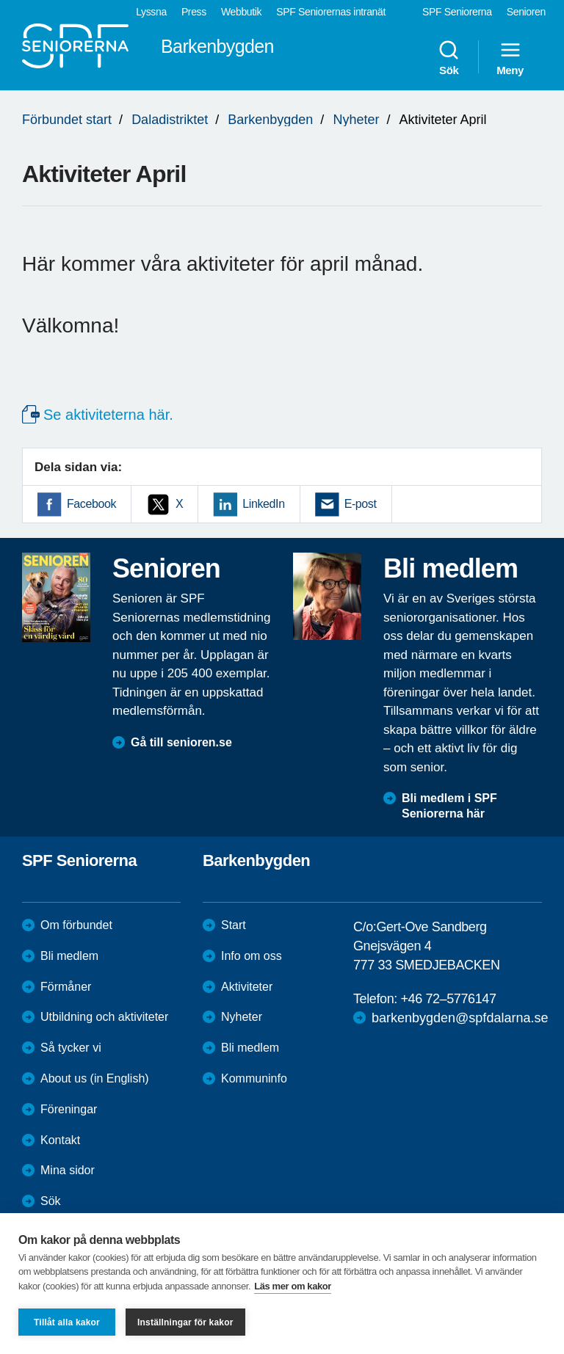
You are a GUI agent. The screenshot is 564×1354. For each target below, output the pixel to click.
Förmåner (65, 986)
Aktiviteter (246, 986)
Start (233, 925)
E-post (360, 504)
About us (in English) (94, 1078)
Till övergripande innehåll (0, 0)
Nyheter (356, 119)
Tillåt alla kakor (67, 1322)
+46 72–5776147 (448, 998)
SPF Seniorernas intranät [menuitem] (331, 12)
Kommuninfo (254, 1078)
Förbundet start (67, 119)
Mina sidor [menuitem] (67, 1170)
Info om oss (251, 956)
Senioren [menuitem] (526, 12)
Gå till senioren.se (181, 742)
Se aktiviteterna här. (108, 415)
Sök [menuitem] (449, 57)
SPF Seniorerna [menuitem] (457, 12)
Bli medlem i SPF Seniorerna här (449, 806)
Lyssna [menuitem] (151, 12)
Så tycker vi (70, 1047)
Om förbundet (76, 925)
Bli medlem (69, 956)
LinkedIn (263, 504)
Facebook (91, 504)
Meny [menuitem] (510, 57)
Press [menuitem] (193, 12)
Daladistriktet (169, 119)
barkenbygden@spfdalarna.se (460, 1018)
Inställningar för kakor (185, 1322)
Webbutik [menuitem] (241, 12)
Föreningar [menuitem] (68, 1109)
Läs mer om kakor (292, 1286)
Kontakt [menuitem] (60, 1140)
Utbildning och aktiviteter (104, 1017)
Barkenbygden (270, 119)
